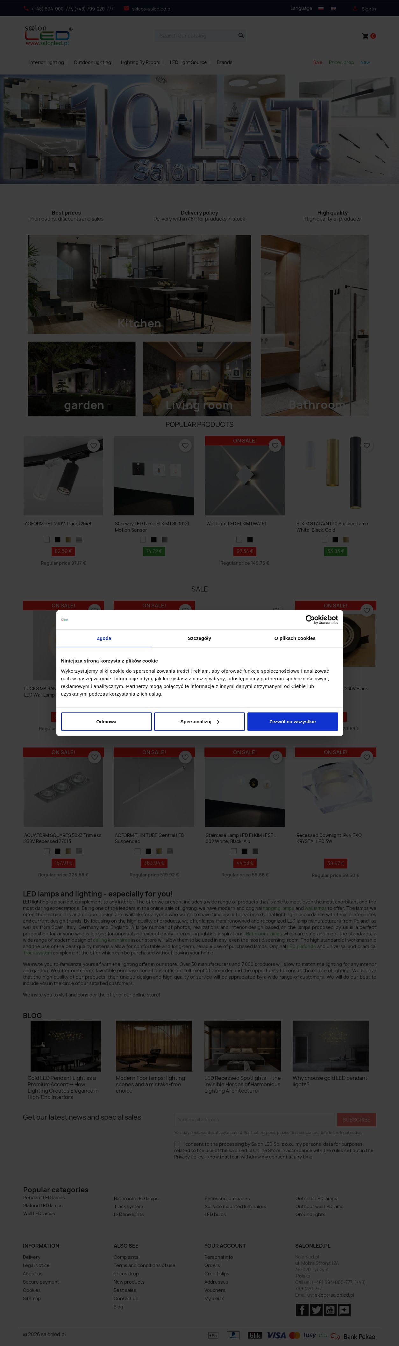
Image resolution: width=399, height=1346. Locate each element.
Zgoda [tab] (104, 638)
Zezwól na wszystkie (292, 721)
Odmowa (106, 721)
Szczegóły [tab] (199, 638)
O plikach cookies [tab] (295, 638)
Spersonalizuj (199, 721)
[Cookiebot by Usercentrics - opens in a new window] (310, 620)
